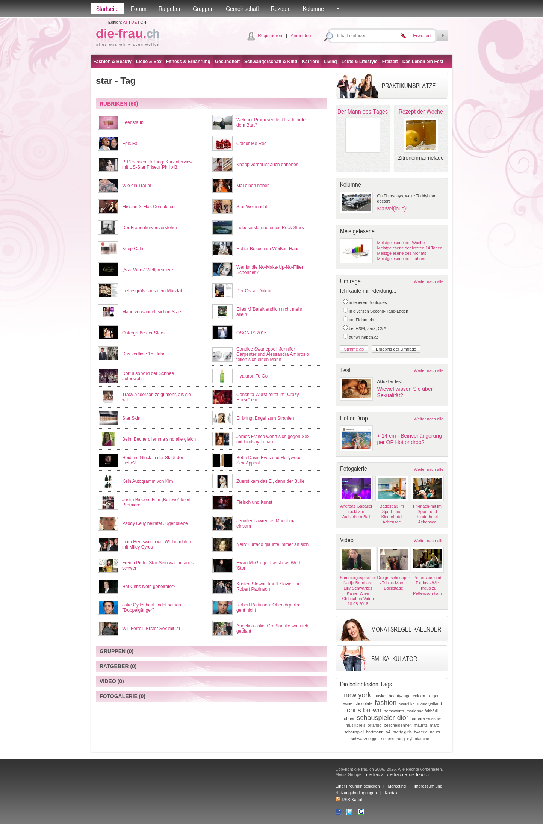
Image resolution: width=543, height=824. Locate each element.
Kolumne (313, 8)
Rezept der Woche (421, 111)
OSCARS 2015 (251, 333)
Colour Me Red (251, 143)
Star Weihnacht (251, 206)
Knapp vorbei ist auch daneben (267, 164)
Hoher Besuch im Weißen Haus (267, 248)
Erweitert (422, 35)
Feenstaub (133, 122)
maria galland (429, 703)
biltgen (433, 696)
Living (330, 61)
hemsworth (394, 711)
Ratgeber (170, 8)
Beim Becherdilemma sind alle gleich (159, 439)
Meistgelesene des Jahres (401, 258)
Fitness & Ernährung (188, 61)
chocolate (363, 703)
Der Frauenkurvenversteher (149, 227)
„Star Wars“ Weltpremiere (147, 269)
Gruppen (203, 8)
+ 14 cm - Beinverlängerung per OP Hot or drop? (409, 439)
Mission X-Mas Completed (148, 206)
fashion (385, 702)
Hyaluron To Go (252, 376)
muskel (379, 696)
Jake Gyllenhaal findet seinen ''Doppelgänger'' (151, 607)
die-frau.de (397, 774)
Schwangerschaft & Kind (270, 61)
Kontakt (392, 793)
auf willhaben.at (363, 337)
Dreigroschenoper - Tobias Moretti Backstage (393, 582)
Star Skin (131, 418)
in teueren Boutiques (368, 302)
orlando (375, 725)
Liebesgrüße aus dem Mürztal (152, 290)
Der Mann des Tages (362, 111)
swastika (406, 703)
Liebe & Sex (149, 61)
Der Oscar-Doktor (254, 290)
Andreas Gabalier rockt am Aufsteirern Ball (356, 511)
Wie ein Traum (136, 185)
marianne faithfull (422, 711)
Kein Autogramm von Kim (147, 481)
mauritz (421, 725)
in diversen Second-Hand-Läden (378, 311)
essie (347, 703)
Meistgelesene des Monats (402, 253)
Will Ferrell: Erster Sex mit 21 (151, 628)
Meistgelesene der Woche (401, 242)
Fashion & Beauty (113, 61)
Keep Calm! (134, 248)
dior (402, 717)
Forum (139, 8)
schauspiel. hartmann (364, 732)
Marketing (397, 786)
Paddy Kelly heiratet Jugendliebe (155, 523)
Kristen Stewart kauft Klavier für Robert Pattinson (267, 586)
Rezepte (281, 8)
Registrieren (270, 35)
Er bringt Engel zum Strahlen (265, 418)
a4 (388, 732)
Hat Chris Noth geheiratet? (148, 586)
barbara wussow (426, 718)
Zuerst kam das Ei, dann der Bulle (270, 481)
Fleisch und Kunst (254, 502)
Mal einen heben (253, 185)
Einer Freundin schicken (358, 786)
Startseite (107, 8)
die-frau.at (375, 774)
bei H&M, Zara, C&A (368, 328)
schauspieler (376, 717)
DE (134, 22)
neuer (435, 732)
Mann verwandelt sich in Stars (152, 311)
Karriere (310, 61)
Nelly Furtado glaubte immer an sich (272, 544)
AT (125, 22)
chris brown (364, 710)
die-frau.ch (419, 774)
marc (434, 725)
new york (357, 695)
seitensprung (393, 738)
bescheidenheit (397, 725)
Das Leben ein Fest (422, 61)
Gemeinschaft (242, 8)
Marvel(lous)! (392, 209)
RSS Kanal (349, 799)
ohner (349, 718)
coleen (419, 696)
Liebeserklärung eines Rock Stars (270, 227)
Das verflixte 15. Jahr (143, 354)
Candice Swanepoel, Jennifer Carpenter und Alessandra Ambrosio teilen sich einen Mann (272, 354)
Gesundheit (227, 61)
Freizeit (390, 61)
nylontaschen (419, 738)
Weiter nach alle (428, 281)
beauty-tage (399, 696)
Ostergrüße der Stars (143, 333)
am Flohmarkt (361, 320)
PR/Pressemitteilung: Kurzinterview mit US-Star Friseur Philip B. (157, 164)
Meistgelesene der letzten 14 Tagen (409, 248)
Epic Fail (130, 143)
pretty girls (402, 732)
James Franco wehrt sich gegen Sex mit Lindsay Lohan (272, 439)
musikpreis (356, 725)
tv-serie (421, 732)
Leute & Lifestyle (360, 61)
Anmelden (300, 35)
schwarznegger (365, 738)
